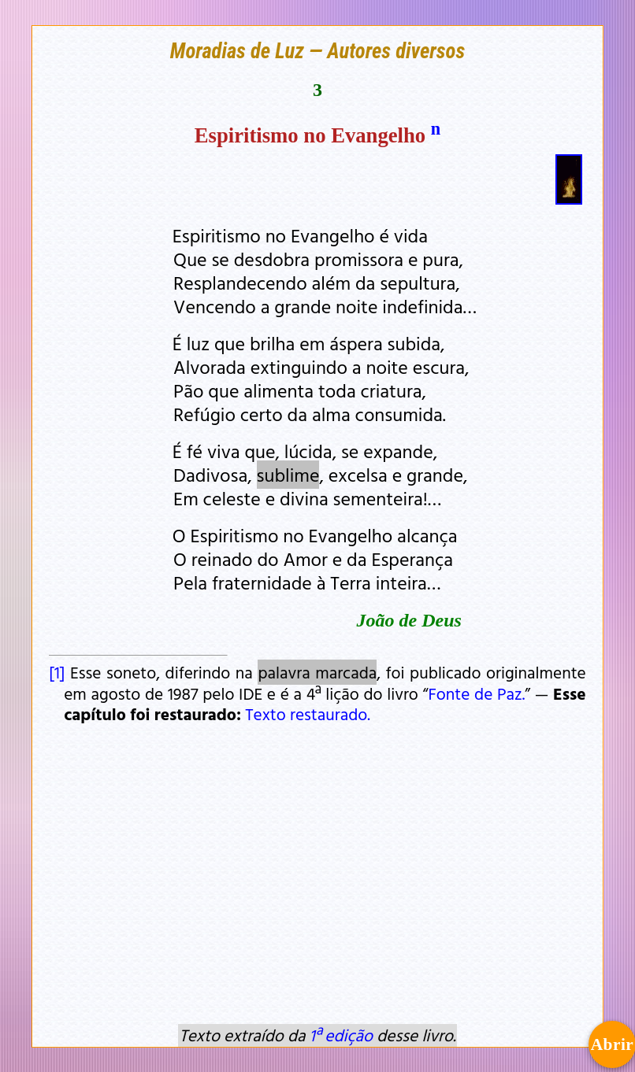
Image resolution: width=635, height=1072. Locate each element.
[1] (57, 672)
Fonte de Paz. (476, 693)
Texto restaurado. (307, 713)
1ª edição (341, 1035)
